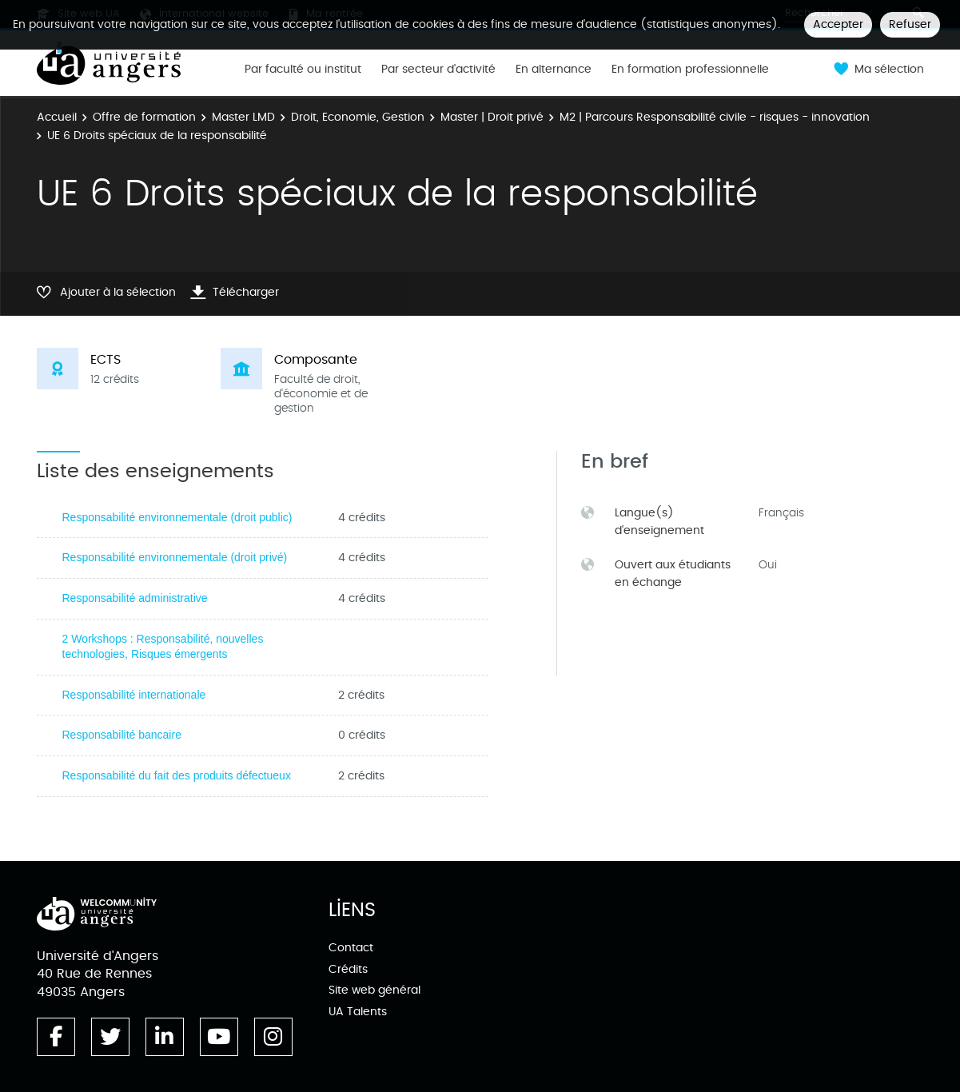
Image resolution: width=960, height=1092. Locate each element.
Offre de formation (144, 117)
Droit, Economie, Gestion (357, 117)
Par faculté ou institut (303, 70)
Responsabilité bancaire (121, 734)
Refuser (910, 24)
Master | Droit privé (492, 117)
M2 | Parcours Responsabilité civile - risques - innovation (715, 117)
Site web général (374, 990)
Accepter (838, 24)
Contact (351, 947)
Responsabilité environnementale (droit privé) (175, 557)
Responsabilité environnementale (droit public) (177, 517)
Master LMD (243, 117)
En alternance (554, 70)
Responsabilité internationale (134, 694)
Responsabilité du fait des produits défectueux (176, 775)
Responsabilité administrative (135, 598)
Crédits (348, 969)
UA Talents (358, 1011)
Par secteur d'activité (438, 70)
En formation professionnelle (690, 70)
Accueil (57, 117)
